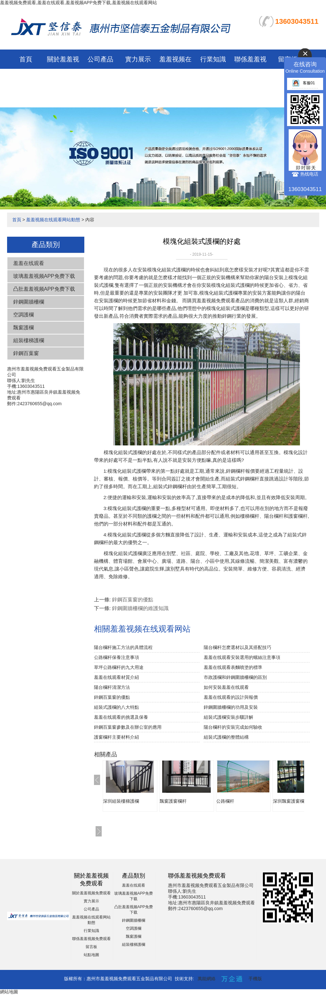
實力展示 (138, 59)
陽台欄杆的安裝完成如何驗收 (233, 727)
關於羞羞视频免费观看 (91, 893)
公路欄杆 (225, 801)
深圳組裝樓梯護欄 (121, 801)
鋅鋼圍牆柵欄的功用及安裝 (231, 707)
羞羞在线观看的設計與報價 (231, 697)
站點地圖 (91, 955)
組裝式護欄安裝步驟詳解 (228, 717)
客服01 (303, 83)
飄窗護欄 (23, 327)
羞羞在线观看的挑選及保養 (121, 717)
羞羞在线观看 (28, 263)
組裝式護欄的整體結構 (226, 737)
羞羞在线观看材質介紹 (116, 677)
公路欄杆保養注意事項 (116, 657)
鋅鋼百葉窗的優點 (132, 599)
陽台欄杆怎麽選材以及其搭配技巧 (237, 647)
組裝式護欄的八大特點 (116, 707)
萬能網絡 (207, 978)
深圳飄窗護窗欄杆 (291, 801)
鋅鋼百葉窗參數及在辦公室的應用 (128, 727)
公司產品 (100, 59)
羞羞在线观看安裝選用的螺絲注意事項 (242, 657)
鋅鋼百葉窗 (26, 353)
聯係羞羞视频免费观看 (91, 938)
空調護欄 (23, 314)
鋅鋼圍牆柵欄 (28, 302)
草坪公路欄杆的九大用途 (119, 667)
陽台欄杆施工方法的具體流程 (123, 647)
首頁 (25, 59)
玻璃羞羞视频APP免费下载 (44, 276)
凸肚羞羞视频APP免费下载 (44, 289)
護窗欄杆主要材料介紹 (116, 737)
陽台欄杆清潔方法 (112, 687)
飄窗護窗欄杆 (173, 801)
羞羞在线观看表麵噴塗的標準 (233, 667)
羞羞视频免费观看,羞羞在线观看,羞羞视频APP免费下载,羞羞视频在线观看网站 (78, 2)
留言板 (91, 947)
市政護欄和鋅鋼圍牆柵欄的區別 (235, 677)
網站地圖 (9, 991)
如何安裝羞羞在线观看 (226, 687)
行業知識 (213, 59)
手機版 (255, 978)
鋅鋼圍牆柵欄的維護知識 (140, 608)
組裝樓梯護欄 (28, 340)
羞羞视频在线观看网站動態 (175, 78)
